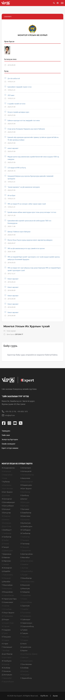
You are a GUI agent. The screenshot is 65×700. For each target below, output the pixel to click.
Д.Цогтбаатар (7, 654)
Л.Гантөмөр (25, 544)
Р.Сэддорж (6, 630)
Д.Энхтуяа (24, 671)
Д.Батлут (23, 499)
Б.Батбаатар (25, 492)
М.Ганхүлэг (24, 547)
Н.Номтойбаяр (26, 602)
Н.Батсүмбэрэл (8, 506)
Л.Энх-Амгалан (26, 664)
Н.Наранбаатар (8, 595)
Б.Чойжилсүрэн (26, 661)
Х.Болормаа (25, 520)
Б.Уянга (23, 644)
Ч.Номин (23, 599)
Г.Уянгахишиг (7, 647)
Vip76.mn (44, 696)
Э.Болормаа (6, 523)
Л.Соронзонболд (27, 626)
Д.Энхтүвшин (7, 675)
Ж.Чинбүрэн (7, 661)
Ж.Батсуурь (24, 502)
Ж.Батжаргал (7, 499)
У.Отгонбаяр (7, 609)
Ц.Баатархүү (6, 485)
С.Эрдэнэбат (7, 678)
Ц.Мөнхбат (6, 582)
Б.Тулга (4, 633)
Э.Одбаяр (5, 606)
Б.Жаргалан (6, 561)
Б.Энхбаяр (24, 668)
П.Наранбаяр (25, 595)
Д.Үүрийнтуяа (25, 647)
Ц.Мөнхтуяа (25, 588)
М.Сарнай (5, 626)
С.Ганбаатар (6, 533)
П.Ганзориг (24, 540)
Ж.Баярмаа (6, 516)
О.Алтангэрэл (25, 468)
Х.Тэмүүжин (6, 637)
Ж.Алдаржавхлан (8, 468)
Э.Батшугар (6, 513)
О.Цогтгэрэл (6, 657)
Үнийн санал (6, 435)
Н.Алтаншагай (25, 471)
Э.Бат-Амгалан (7, 489)
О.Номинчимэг (7, 602)
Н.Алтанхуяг (6, 471)
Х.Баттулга (24, 506)
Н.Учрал (5, 644)
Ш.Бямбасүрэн (26, 526)
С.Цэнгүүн (24, 657)
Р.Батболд (24, 495)
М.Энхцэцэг (24, 675)
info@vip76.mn (8, 415)
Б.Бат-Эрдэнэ (7, 492)
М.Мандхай (6, 578)
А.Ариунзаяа (25, 478)
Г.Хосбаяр (6, 651)
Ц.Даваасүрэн (7, 551)
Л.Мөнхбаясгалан (27, 582)
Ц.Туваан (23, 630)
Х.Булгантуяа (25, 523)
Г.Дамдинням (25, 551)
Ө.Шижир (5, 664)
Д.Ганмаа (5, 544)
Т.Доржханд (6, 554)
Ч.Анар (4, 478)
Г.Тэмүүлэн (24, 637)
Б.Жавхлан (6, 557)
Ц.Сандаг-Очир (8, 623)
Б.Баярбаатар (25, 513)
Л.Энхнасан (6, 671)
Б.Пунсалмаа (25, 613)
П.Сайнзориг (25, 620)
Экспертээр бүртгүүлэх (10, 439)
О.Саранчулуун (26, 623)
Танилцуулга (6, 431)
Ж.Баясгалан (25, 516)
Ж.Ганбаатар (25, 533)
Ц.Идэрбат (6, 571)
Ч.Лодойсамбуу (26, 571)
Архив (55, 696)
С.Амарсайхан (7, 475)
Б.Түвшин (24, 633)
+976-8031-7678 (22, 411)
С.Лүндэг (24, 575)
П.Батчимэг (24, 509)
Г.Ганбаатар (25, 537)
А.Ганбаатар (6, 537)
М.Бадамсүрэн (26, 485)
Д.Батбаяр (6, 495)
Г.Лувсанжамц (7, 575)
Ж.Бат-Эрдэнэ (25, 489)
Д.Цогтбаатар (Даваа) (28, 654)
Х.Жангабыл (25, 557)
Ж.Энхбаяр (6, 668)
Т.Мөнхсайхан (7, 585)
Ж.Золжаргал (7, 568)
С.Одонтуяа (25, 606)
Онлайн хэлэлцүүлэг (8, 443)
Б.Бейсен (5, 520)
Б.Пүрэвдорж (25, 616)
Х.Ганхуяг (5, 547)
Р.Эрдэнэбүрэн (8, 682)
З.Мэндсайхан (7, 592)
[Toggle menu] (62, 3)
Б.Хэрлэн (23, 651)
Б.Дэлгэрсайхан (26, 554)
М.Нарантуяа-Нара (9, 599)
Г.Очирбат (24, 609)
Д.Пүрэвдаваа (7, 616)
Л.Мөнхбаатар (26, 578)
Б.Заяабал (24, 564)
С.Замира (5, 564)
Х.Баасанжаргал (26, 482)
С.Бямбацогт (7, 530)
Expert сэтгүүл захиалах (10, 448)
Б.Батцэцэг (6, 509)
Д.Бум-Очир (6, 526)
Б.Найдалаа (25, 592)
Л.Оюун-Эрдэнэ (8, 613)
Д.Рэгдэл (5, 620)
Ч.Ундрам (24, 640)
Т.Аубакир (6, 482)
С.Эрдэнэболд (26, 678)
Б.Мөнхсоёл (25, 585)
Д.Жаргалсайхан (26, 561)
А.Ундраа (5, 640)
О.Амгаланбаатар (27, 475)
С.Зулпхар (24, 568)
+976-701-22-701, (9, 411)
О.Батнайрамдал (8, 502)
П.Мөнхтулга (7, 588)
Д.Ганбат (5, 540)
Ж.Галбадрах (25, 530)
